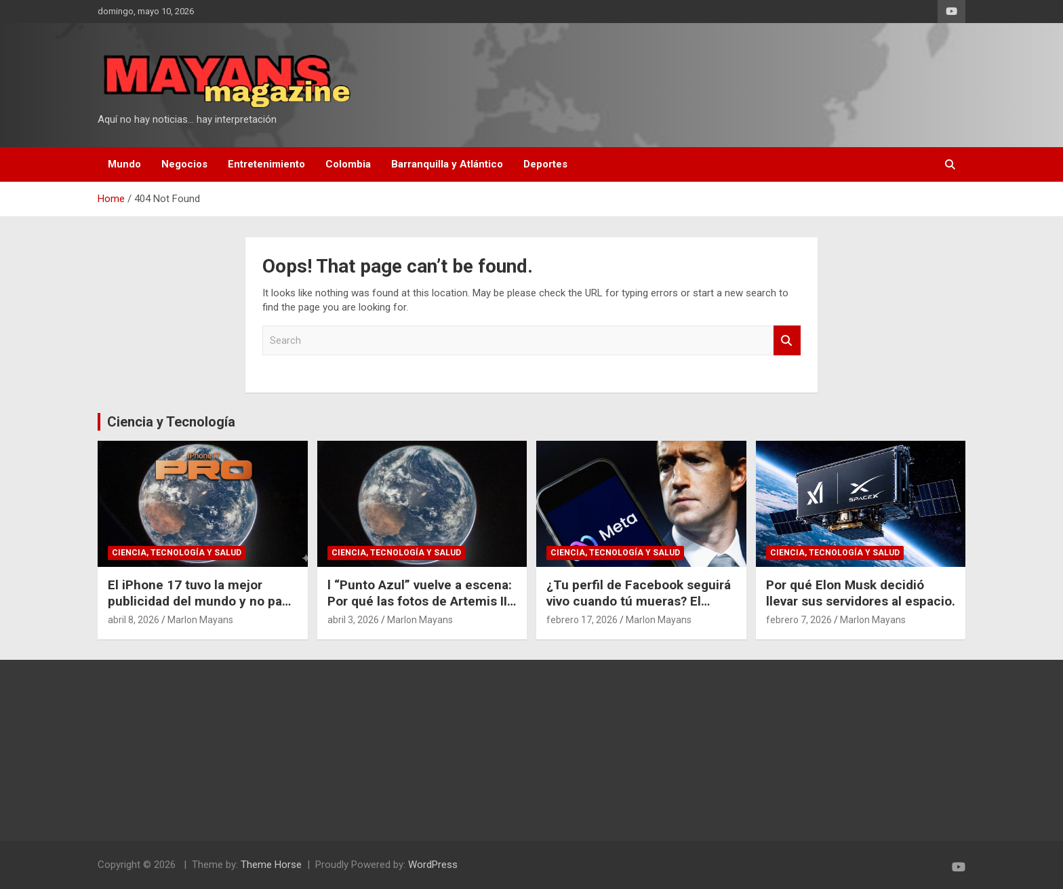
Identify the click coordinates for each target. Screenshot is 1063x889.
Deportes (545, 164)
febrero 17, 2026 (582, 619)
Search (787, 340)
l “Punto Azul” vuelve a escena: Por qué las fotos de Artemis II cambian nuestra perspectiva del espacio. (419, 610)
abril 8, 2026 (133, 619)
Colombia (348, 164)
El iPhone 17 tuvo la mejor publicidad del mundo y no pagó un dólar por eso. (202, 601)
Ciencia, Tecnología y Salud (176, 552)
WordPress (433, 864)
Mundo (124, 164)
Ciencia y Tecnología (171, 422)
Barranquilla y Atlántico (447, 164)
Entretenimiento (266, 164)
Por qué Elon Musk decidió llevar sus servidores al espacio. (860, 593)
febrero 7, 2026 (799, 619)
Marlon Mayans (200, 619)
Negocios (184, 164)
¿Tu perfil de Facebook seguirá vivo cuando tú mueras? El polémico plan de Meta (638, 601)
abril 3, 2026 (353, 619)
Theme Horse (271, 864)
